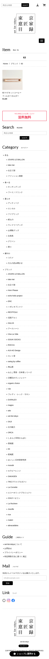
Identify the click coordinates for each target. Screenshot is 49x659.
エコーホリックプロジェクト (20, 493)
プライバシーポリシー (13, 552)
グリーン (11, 241)
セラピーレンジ (14, 471)
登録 (7, 583)
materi (10, 520)
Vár (9, 389)
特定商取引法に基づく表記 (15, 556)
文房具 (10, 236)
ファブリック (13, 214)
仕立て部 (11, 170)
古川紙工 (11, 427)
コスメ (10, 258)
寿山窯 (10, 367)
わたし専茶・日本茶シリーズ (20, 372)
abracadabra (13, 525)
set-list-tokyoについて (13, 544)
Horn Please (13, 290)
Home (5, 64)
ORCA (10, 432)
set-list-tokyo (13, 416)
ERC (10, 301)
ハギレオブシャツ (15, 307)
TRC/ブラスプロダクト (17, 482)
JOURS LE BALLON (16, 160)
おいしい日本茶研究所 (17, 460)
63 (9, 449)
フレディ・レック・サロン (19, 394)
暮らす (7, 199)
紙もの (10, 219)
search (25, 5)
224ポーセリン (14, 498)
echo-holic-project (15, 296)
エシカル (11, 208)
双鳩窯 (10, 454)
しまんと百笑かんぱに (17, 438)
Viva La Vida (13, 334)
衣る (6, 155)
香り (10, 247)
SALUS (11, 323)
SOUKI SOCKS (14, 340)
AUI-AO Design (14, 350)
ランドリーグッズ (15, 225)
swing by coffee (14, 361)
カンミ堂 (11, 356)
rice (9, 515)
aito (9, 411)
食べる (7, 182)
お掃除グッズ (13, 230)
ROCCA (11, 345)
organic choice (14, 383)
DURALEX (12, 400)
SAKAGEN (12, 476)
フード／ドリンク (15, 192)
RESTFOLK (13, 312)
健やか (7, 253)
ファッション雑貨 (15, 176)
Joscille (11, 509)
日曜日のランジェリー (17, 378)
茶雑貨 (10, 443)
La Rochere (12, 504)
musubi (11, 465)
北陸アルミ (12, 318)
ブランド (14, 64)
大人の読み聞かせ (15, 263)
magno (11, 405)
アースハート (13, 328)
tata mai (11, 165)
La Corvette (12, 487)
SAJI (10, 422)
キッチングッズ (14, 187)
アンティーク (13, 203)
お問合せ (8, 548)
